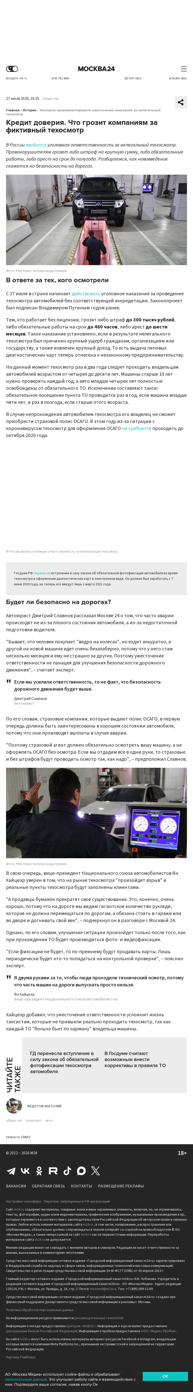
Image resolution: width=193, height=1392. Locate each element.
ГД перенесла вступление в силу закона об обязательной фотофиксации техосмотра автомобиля (64, 1062)
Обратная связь (48, 1186)
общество (14, 1120)
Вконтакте (25, 1171)
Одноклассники (39, 1171)
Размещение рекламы (121, 1186)
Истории (29, 110)
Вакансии (16, 1186)
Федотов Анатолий (44, 1106)
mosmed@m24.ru (103, 1288)
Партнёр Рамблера (20, 1357)
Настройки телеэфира (23, 1201)
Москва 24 (96, 69)
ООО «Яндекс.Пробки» (158, 1331)
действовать (86, 293)
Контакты (81, 1186)
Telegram (11, 1171)
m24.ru (19, 1209)
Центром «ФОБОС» (81, 1326)
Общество (50, 98)
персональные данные (26, 1379)
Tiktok (67, 1171)
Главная (13, 110)
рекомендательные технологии (99, 1318)
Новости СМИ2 (18, 1137)
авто (49, 1120)
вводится (36, 145)
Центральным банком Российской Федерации (41, 1331)
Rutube (53, 1171)
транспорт (33, 1120)
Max (81, 1171)
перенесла (42, 573)
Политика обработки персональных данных (39, 1310)
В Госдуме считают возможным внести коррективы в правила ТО (135, 1059)
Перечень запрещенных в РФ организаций (77, 1201)
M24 (33, 1153)
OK (165, 1376)
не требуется (136, 428)
